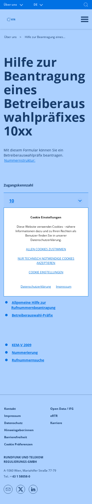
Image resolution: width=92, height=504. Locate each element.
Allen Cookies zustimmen (46, 249)
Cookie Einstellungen (46, 272)
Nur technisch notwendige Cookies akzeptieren (46, 260)
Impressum (63, 286)
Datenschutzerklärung (36, 286)
